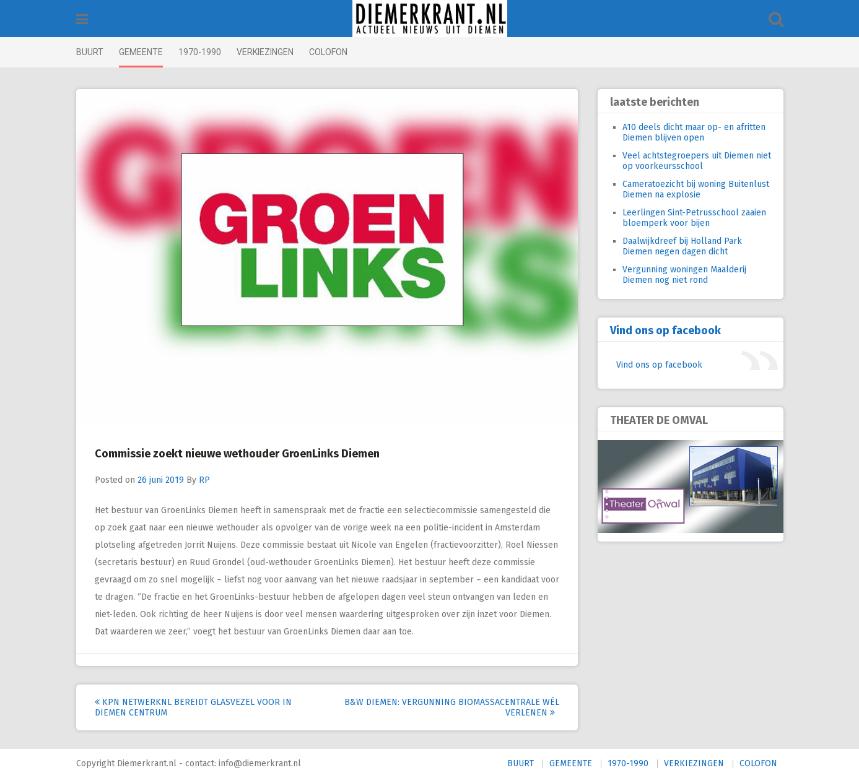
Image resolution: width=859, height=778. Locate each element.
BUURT (89, 52)
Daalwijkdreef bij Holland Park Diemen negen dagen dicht (682, 246)
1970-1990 (199, 52)
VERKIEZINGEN (265, 52)
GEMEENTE (141, 52)
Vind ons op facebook (665, 330)
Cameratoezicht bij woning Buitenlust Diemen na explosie (695, 189)
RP (204, 480)
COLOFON (328, 52)
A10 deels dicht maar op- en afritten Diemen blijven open (693, 132)
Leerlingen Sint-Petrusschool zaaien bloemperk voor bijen (694, 217)
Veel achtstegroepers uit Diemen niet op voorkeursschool (696, 160)
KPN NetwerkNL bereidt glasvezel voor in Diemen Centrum (193, 707)
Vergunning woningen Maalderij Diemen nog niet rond (684, 274)
